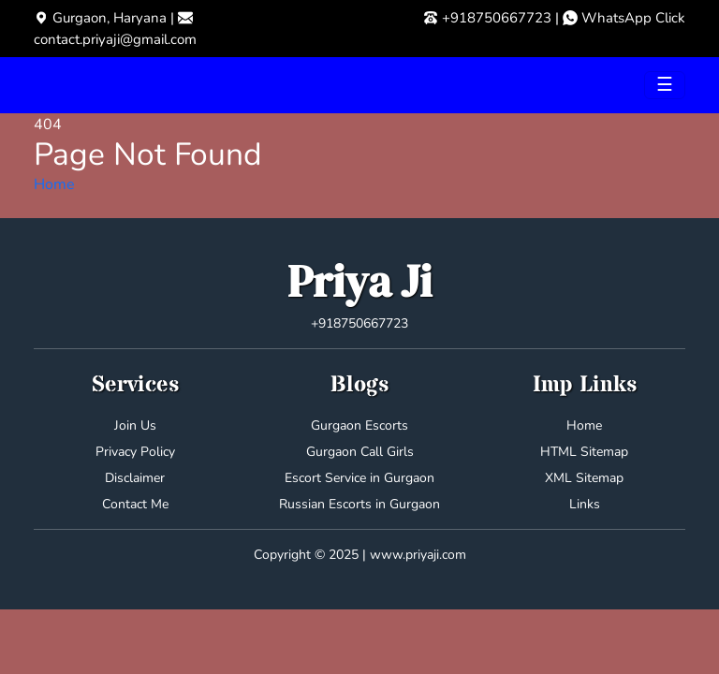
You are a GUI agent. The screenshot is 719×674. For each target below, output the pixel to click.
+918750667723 (496, 17)
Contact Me (135, 504)
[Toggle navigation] (664, 85)
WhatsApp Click (633, 17)
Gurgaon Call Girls (360, 452)
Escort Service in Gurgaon (359, 478)
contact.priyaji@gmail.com (115, 39)
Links (584, 504)
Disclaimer (135, 478)
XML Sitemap (584, 478)
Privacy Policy (135, 452)
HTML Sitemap (584, 452)
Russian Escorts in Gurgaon (359, 504)
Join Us (135, 425)
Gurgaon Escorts (359, 425)
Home (54, 184)
